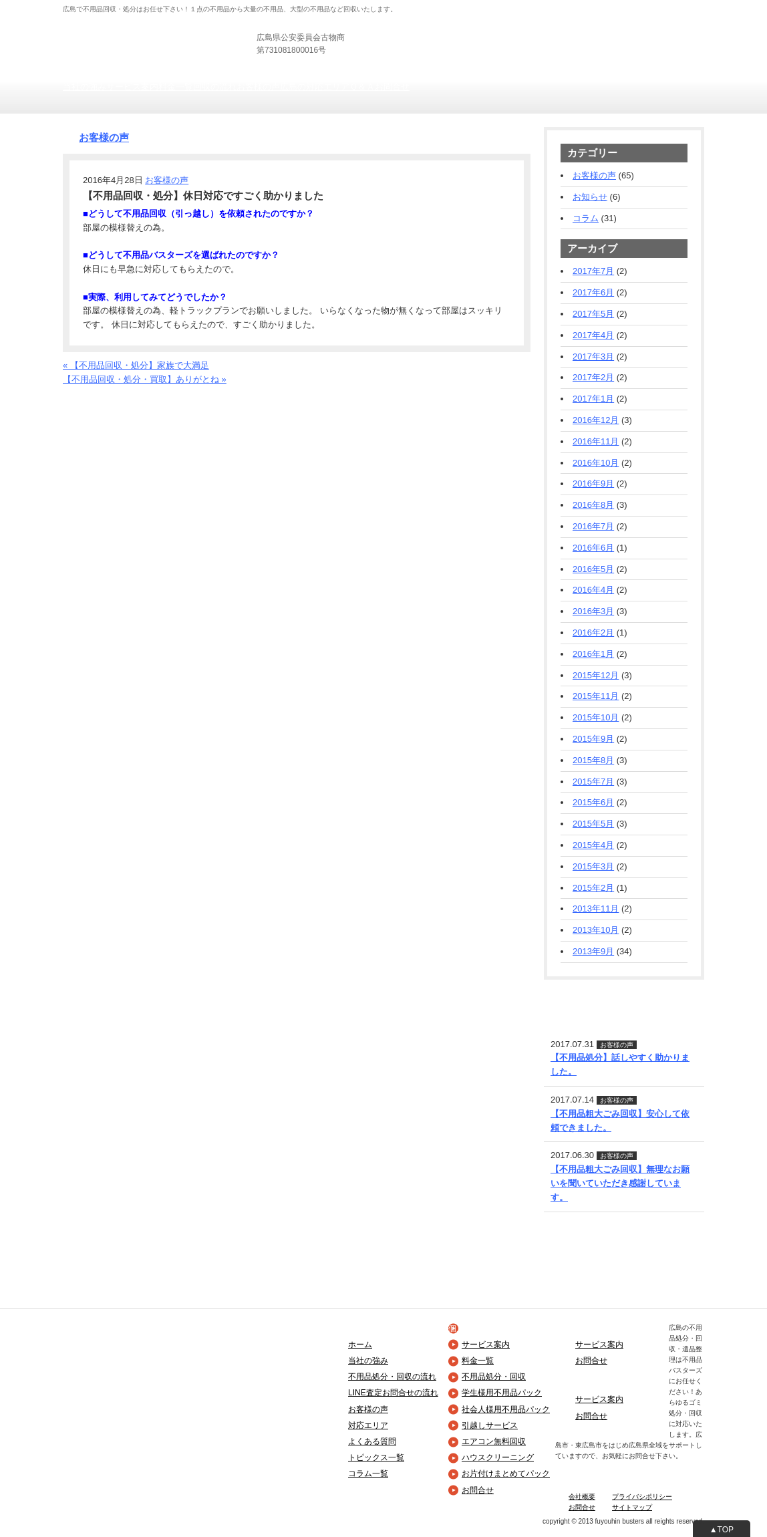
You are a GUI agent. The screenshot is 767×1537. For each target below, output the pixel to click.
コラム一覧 (368, 1473)
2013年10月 (596, 930)
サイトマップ (632, 1507)
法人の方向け (490, 6)
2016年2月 (593, 632)
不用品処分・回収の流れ (392, 1376)
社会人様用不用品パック (506, 1409)
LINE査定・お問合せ (584, 996)
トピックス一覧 (376, 1457)
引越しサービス (490, 1425)
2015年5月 (593, 824)
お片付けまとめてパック (506, 1473)
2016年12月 (596, 420)
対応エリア (368, 1425)
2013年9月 (593, 951)
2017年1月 (593, 399)
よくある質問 (372, 1441)
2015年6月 (593, 802)
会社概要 (582, 1496)
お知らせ (590, 197)
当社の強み (84, 87)
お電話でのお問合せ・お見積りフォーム (141, 393)
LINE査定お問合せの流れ (393, 1392)
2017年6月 (593, 292)
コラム (586, 218)
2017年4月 (593, 335)
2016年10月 (596, 463)
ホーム (360, 1344)
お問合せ (392, 87)
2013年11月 (596, 908)
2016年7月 (593, 526)
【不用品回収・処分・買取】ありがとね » (144, 379)
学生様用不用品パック (502, 1392)
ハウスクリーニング (498, 1457)
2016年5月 (593, 569)
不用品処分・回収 (494, 1376)
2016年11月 (596, 441)
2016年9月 (593, 483)
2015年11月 (596, 696)
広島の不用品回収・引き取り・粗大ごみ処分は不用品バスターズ (189, 26)
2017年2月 (593, 377)
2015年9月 (593, 739)
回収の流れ (215, 87)
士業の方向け (542, 6)
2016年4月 (593, 590)
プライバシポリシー (642, 1496)
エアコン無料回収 (494, 1441)
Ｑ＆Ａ (362, 87)
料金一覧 (175, 87)
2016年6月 (593, 548)
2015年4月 (593, 845)
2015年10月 (596, 717)
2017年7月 (593, 271)
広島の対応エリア (314, 87)
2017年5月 (593, 314)
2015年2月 (593, 888)
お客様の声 (258, 87)
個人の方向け (437, 6)
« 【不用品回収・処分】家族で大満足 (136, 365)
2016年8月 (593, 505)
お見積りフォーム (669, 40)
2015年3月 (593, 866)
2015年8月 (593, 760)
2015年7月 (593, 782)
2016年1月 (593, 654)
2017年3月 (593, 357)
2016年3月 (593, 611)
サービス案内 (132, 87)
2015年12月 (596, 675)
